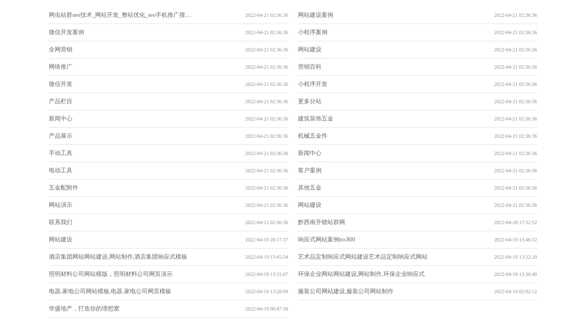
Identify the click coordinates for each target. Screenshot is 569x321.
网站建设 (310, 49)
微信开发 (60, 84)
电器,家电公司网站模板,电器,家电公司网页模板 (110, 291)
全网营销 (60, 49)
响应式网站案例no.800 (327, 239)
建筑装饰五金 (315, 118)
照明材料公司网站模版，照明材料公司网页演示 (111, 274)
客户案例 (310, 170)
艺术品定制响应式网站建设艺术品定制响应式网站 (363, 257)
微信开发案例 (66, 32)
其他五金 (310, 188)
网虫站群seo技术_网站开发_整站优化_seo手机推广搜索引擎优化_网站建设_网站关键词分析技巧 (120, 15)
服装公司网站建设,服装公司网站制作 (346, 291)
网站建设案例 (315, 15)
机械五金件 (312, 136)
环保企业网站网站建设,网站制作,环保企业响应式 (361, 274)
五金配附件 (63, 188)
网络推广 (60, 67)
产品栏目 (60, 101)
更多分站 (310, 101)
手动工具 (60, 153)
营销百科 (310, 67)
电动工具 (60, 170)
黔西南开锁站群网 (321, 222)
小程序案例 (312, 32)
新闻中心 (60, 118)
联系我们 (60, 222)
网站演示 (60, 205)
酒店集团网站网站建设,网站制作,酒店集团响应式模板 (118, 257)
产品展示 (60, 136)
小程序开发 (312, 84)
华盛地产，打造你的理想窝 (84, 308)
